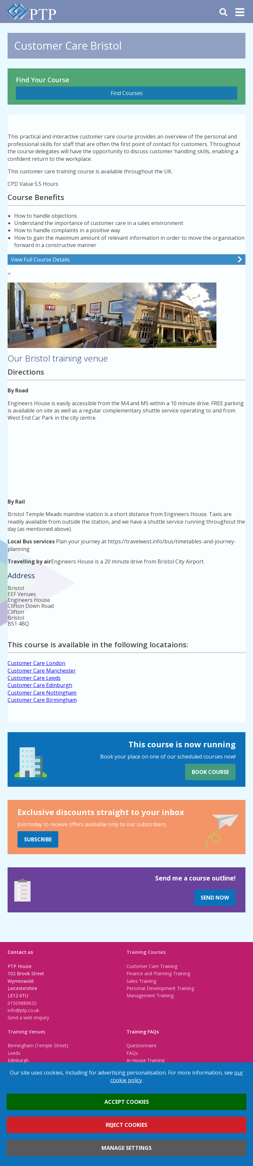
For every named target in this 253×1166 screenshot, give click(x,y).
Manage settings (126, 1148)
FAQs (132, 1053)
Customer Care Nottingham (42, 692)
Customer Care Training (151, 966)
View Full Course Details (40, 259)
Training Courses (146, 952)
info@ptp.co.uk (23, 1010)
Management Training (150, 995)
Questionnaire (141, 1045)
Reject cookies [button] (126, 1125)
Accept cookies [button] (126, 1101)
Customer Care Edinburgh (40, 685)
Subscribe (38, 839)
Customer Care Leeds (34, 678)
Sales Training (141, 981)
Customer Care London (36, 663)
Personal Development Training (160, 988)
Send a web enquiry (28, 1017)
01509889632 (22, 1003)
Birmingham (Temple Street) (38, 1045)
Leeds (14, 1053)
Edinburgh (18, 1060)
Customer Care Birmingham (42, 700)
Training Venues (26, 1032)
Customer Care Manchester (42, 670)
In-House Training (145, 1060)
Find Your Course (42, 79)
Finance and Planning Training (158, 973)
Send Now (215, 897)
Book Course (210, 772)
